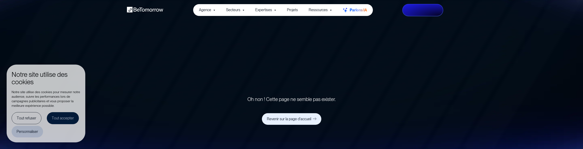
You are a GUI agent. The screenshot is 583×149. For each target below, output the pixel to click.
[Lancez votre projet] (423, 10)
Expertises (265, 10)
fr (450, 10)
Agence (207, 10)
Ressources (320, 10)
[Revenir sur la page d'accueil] (291, 119)
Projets (292, 10)
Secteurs (235, 10)
